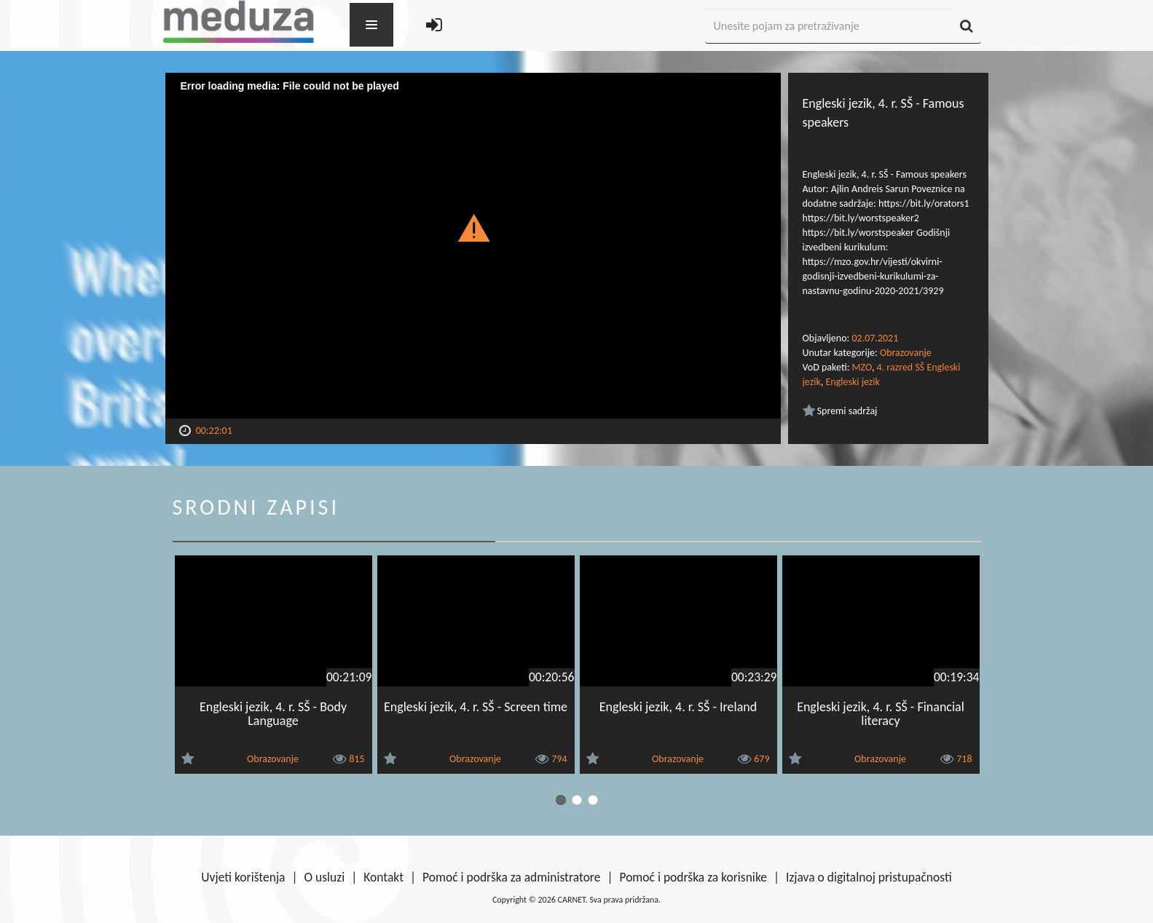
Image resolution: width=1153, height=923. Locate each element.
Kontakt (383, 877)
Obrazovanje (906, 352)
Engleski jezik (852, 382)
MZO (862, 367)
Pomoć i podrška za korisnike (693, 877)
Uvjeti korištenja (243, 877)
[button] (473, 227)
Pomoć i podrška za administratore (511, 877)
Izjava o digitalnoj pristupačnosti (869, 877)
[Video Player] (473, 246)
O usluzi (324, 877)
